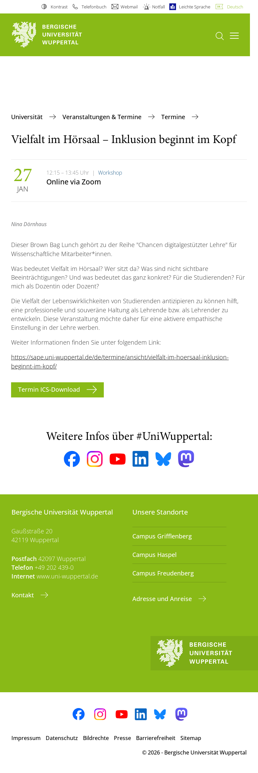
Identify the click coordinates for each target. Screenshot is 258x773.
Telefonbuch (94, 7)
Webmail (129, 7)
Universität (27, 117)
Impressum (26, 738)
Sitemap (190, 738)
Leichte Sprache (194, 7)
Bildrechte (96, 738)
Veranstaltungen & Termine (102, 117)
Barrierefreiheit (155, 738)
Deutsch (235, 7)
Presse (122, 738)
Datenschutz (62, 738)
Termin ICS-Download (50, 389)
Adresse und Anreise (163, 599)
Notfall (158, 7)
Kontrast (59, 7)
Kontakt (23, 595)
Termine (174, 117)
